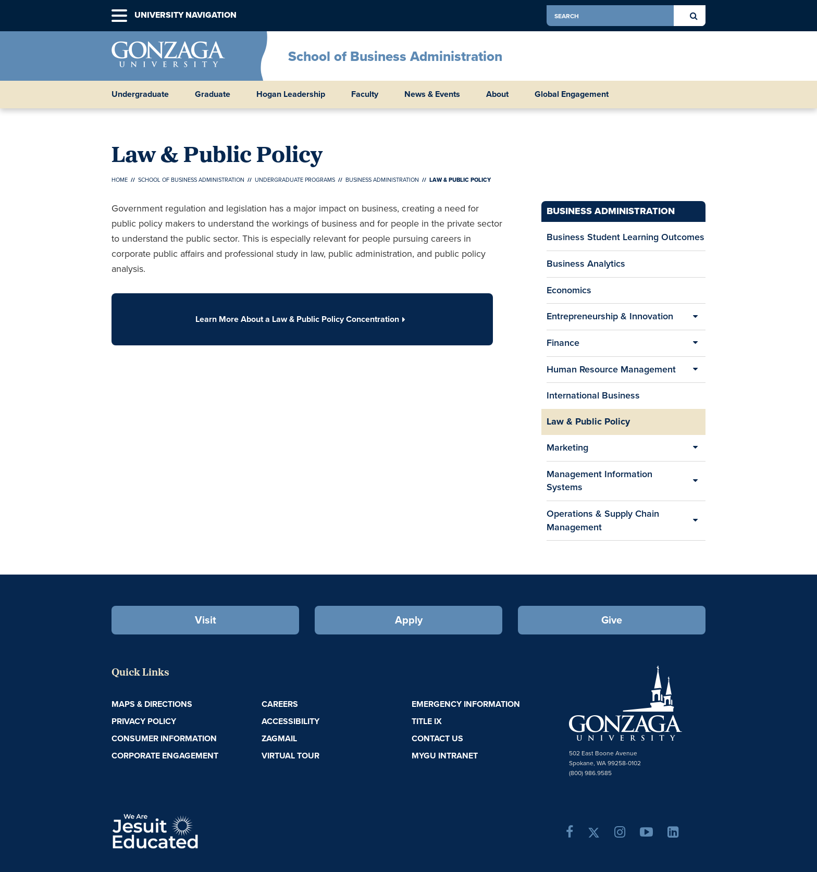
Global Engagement (572, 94)
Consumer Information (164, 738)
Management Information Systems (599, 480)
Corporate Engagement (165, 756)
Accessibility (290, 721)
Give (611, 619)
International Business (593, 395)
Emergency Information (466, 704)
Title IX (427, 721)
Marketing (567, 447)
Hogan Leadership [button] (290, 94)
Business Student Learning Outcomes (625, 237)
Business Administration (382, 180)
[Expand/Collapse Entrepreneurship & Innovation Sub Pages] (695, 317)
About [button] (497, 94)
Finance (563, 343)
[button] (119, 15)
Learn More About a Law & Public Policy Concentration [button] (302, 319)
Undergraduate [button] (140, 94)
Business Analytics (586, 263)
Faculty (364, 94)
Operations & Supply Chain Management (603, 520)
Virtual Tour (290, 756)
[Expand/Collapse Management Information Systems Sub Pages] (695, 481)
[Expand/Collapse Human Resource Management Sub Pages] (695, 370)
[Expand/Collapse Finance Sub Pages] (695, 343)
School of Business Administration (395, 56)
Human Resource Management (611, 369)
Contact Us (437, 738)
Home (120, 180)
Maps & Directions (152, 704)
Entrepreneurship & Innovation (610, 316)
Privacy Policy (144, 721)
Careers (280, 704)
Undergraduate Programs (295, 180)
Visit (205, 619)
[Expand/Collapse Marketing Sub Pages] (695, 448)
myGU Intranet (445, 756)
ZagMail (279, 738)
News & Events (432, 94)
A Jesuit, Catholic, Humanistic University (200, 830)
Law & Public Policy (588, 421)
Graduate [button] (212, 94)
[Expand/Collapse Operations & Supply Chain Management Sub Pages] (695, 520)
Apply (409, 619)
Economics (569, 293)
